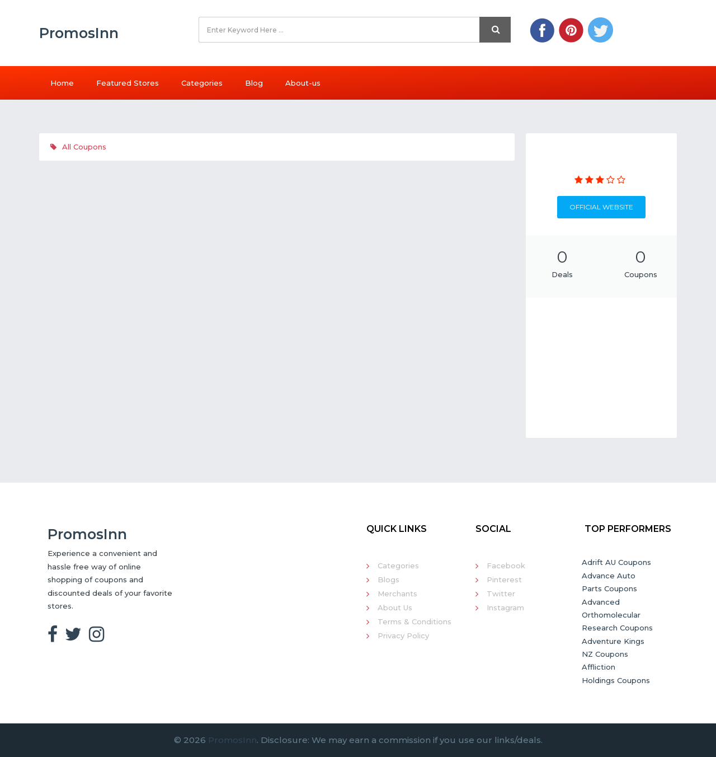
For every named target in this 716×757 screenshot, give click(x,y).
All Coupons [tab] (78, 146)
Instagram (505, 607)
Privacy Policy (403, 635)
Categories (202, 82)
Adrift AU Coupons (616, 562)
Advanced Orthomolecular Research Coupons (617, 615)
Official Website (601, 207)
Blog (254, 82)
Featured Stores (127, 82)
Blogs (388, 579)
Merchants (397, 593)
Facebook (506, 565)
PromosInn (232, 740)
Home (62, 82)
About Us (395, 607)
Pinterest (504, 579)
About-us (303, 82)
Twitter (501, 593)
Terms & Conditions (414, 621)
